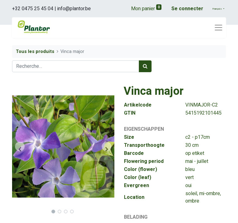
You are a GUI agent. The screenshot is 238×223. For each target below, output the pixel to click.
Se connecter (187, 8)
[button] (20, 146)
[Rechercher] (145, 66)
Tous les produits (35, 51)
